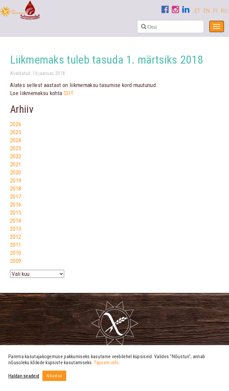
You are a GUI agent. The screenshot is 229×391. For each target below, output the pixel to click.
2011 (15, 244)
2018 (15, 188)
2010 (15, 252)
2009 (15, 260)
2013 (15, 228)
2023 (15, 148)
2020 (15, 172)
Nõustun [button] (54, 375)
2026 (15, 124)
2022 (15, 156)
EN (207, 10)
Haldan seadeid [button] (23, 376)
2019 (15, 180)
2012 (15, 236)
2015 (15, 212)
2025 (15, 132)
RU (224, 10)
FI (215, 10)
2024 (15, 140)
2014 (15, 220)
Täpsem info (106, 363)
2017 (15, 196)
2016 (15, 204)
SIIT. (69, 93)
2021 (15, 164)
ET (198, 10)
